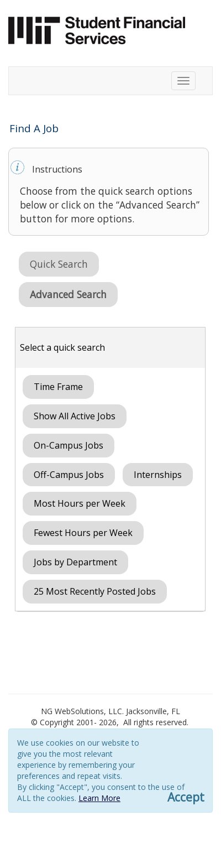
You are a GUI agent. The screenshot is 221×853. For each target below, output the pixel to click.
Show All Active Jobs (74, 416)
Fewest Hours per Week (83, 533)
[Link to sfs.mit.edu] (96, 29)
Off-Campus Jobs (69, 475)
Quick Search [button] (59, 264)
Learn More (99, 798)
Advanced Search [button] (68, 294)
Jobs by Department (75, 562)
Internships (158, 475)
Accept (185, 797)
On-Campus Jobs (68, 445)
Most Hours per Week (79, 503)
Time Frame (58, 387)
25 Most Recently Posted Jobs (95, 591)
